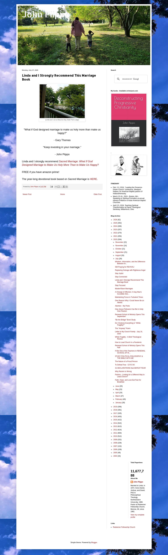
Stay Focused (120, 285)
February (119, 399)
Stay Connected (121, 277)
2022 (115, 233)
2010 (115, 436)
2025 (115, 223)
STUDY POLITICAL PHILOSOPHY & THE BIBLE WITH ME (129, 357)
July (117, 259)
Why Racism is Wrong (123, 371)
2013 (115, 426)
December (119, 242)
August (118, 255)
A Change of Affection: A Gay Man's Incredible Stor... (128, 293)
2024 (115, 226)
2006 (115, 449)
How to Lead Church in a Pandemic (128, 342)
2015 (115, 420)
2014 (115, 423)
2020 (115, 239)
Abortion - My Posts (122, 306)
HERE (93, 179)
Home (62, 194)
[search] (130, 79)
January (118, 403)
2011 (115, 433)
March (118, 396)
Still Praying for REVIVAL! (124, 267)
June (117, 386)
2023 (115, 230)
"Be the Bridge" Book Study (125, 320)
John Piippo (46, 14)
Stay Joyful (119, 273)
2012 (115, 430)
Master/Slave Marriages (124, 289)
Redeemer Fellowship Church (124, 527)
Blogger (94, 542)
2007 (115, 446)
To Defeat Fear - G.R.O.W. (125, 365)
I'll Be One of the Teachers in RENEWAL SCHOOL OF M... (130, 352)
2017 (115, 413)
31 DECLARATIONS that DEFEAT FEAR (130, 368)
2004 (115, 456)
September (119, 252)
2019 (115, 407)
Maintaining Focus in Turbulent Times (129, 297)
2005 (115, 453)
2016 (115, 417)
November (119, 246)
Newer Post (27, 194)
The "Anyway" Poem (122, 328)
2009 (115, 440)
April (117, 393)
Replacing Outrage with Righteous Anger (130, 270)
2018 (115, 410)
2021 (115, 236)
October (118, 249)
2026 (115, 220)
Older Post (98, 194)
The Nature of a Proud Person (126, 361)
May (117, 389)
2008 (115, 443)
